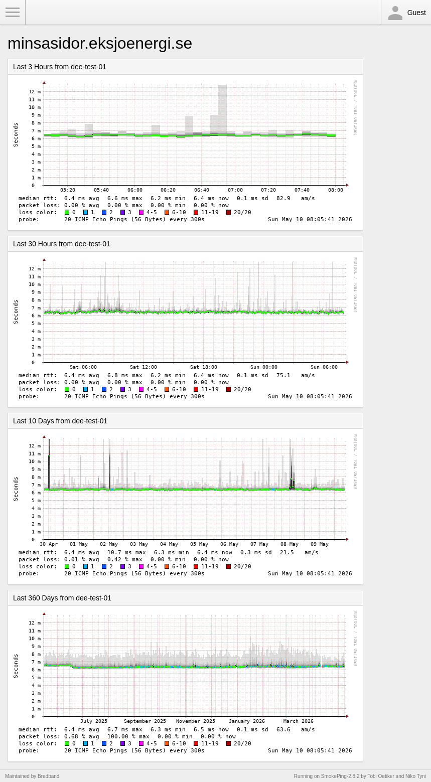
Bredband (48, 776)
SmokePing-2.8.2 (340, 776)
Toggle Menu (12, 12)
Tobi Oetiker (380, 776)
